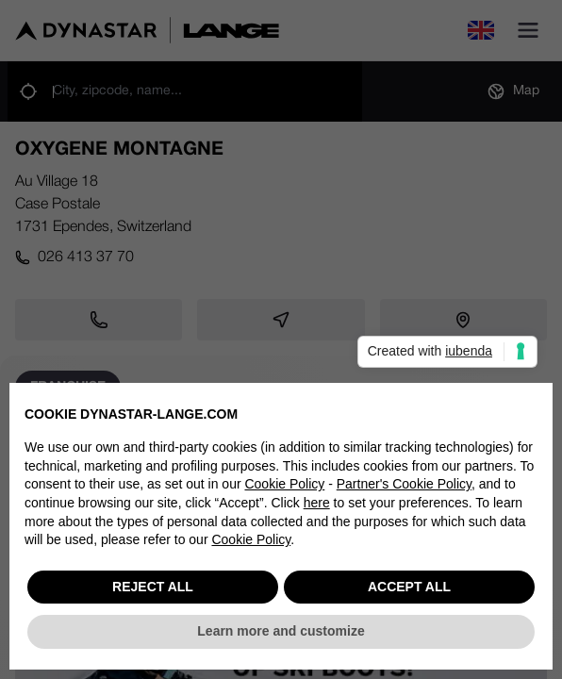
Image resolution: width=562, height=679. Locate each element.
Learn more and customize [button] (280, 632)
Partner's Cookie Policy (404, 485)
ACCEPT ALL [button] (409, 587)
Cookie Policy (284, 485)
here (317, 503)
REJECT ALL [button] (152, 587)
